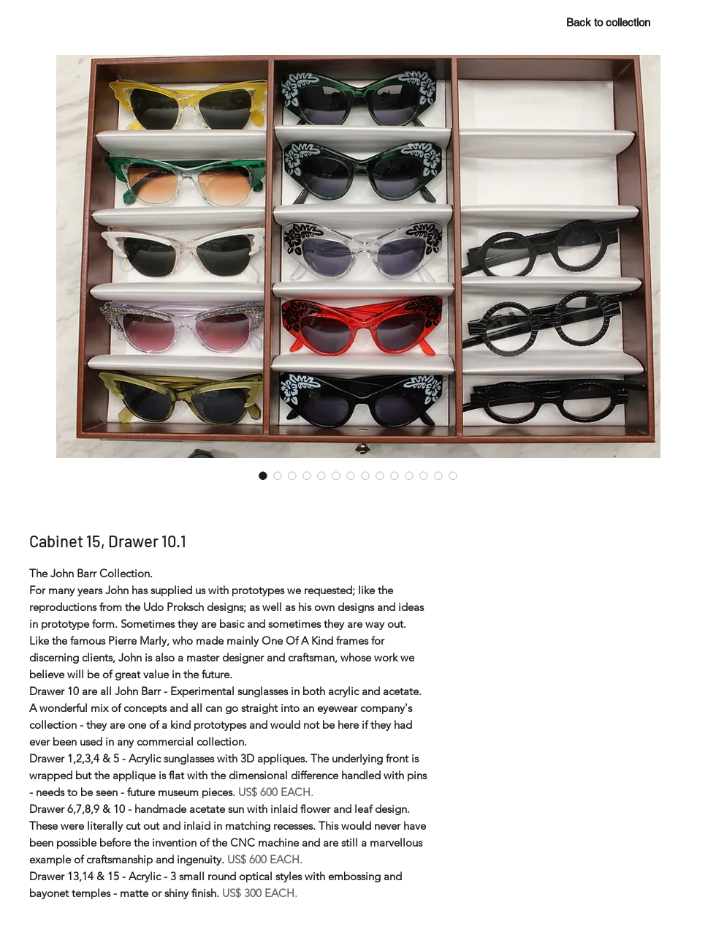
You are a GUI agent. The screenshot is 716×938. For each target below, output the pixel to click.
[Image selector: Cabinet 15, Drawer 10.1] (263, 475)
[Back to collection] (608, 22)
